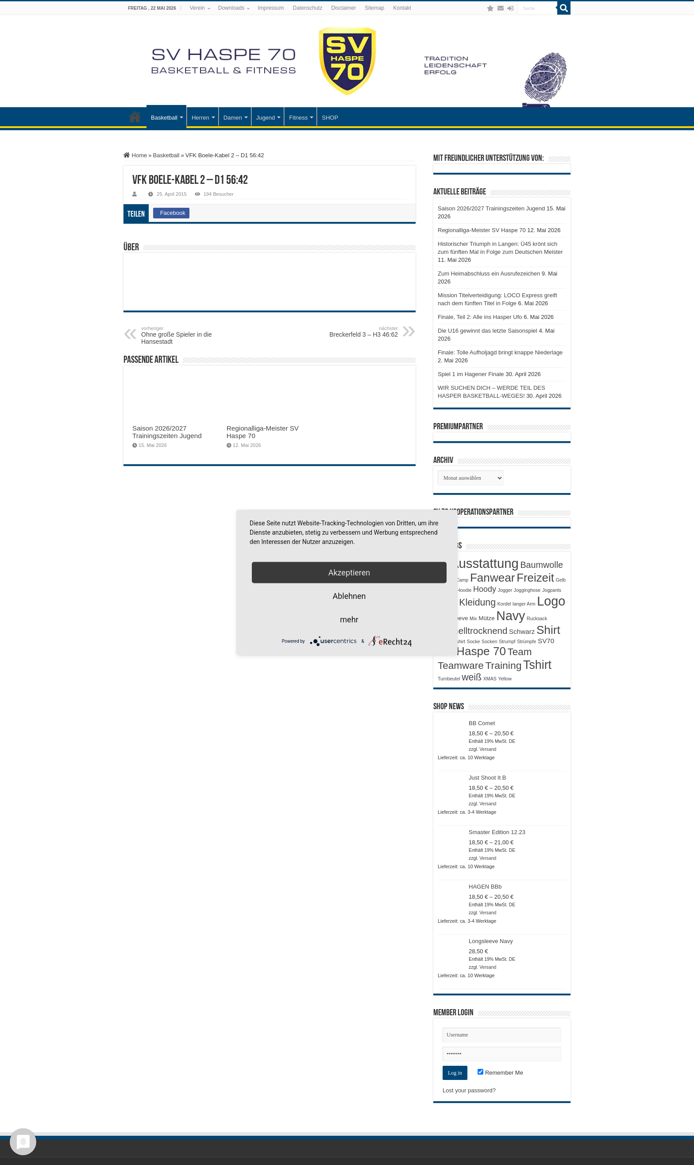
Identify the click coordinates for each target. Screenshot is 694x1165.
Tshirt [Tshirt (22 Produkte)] (537, 665)
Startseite (135, 116)
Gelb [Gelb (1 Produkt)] (560, 579)
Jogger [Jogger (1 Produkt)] (505, 590)
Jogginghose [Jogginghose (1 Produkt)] (527, 590)
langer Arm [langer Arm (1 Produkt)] (524, 603)
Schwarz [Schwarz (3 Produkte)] (522, 631)
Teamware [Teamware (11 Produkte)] (461, 665)
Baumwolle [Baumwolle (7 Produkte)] (541, 565)
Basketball (164, 117)
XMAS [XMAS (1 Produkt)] (490, 678)
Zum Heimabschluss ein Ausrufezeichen (489, 273)
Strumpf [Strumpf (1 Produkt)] (507, 641)
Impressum (271, 8)
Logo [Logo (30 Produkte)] (551, 601)
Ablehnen (349, 596)
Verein (197, 8)
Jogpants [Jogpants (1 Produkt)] (551, 590)
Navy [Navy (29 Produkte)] (510, 616)
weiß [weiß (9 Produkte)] (472, 677)
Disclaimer (343, 8)
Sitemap (374, 8)
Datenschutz (308, 8)
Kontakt (402, 8)
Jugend (265, 117)
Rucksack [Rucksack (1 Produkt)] (537, 618)
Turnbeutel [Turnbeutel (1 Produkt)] (449, 678)
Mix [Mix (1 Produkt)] (473, 618)
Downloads (231, 8)
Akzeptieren (349, 572)
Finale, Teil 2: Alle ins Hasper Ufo (480, 317)
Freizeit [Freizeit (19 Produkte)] (535, 577)
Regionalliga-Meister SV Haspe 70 (482, 230)
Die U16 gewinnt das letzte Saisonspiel (487, 330)
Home (135, 155)
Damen (233, 117)
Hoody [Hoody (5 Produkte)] (484, 589)
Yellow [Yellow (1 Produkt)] (505, 678)
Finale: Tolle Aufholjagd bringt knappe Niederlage (500, 352)
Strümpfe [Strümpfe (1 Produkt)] (526, 641)
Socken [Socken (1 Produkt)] (489, 641)
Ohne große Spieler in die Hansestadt (186, 335)
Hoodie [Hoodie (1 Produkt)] (464, 590)
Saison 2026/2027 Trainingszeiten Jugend (167, 431)
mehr (349, 619)
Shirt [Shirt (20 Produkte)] (548, 630)
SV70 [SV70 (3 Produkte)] (546, 641)
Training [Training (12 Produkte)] (503, 665)
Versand (487, 749)
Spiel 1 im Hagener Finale (471, 374)
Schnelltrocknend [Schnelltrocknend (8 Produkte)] (472, 630)
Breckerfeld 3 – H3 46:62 (352, 332)
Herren (200, 117)
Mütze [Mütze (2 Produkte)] (486, 618)
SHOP (330, 117)
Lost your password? (469, 1090)
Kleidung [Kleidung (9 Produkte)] (477, 602)
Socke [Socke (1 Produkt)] (473, 641)
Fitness (298, 117)
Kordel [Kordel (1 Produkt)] (504, 603)
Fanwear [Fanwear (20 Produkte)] (492, 577)
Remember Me (500, 1072)
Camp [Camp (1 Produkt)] (462, 579)
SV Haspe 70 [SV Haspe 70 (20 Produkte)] (472, 651)
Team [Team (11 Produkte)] (520, 651)
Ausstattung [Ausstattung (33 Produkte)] (484, 563)
